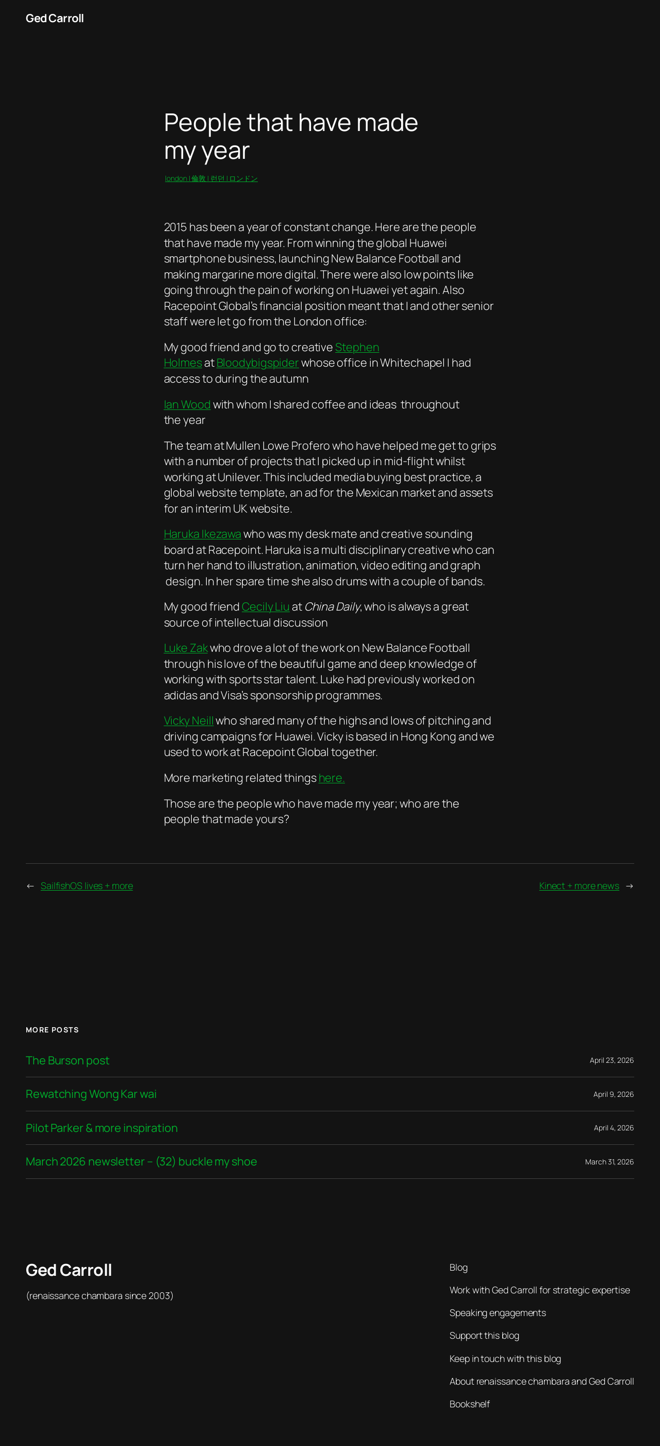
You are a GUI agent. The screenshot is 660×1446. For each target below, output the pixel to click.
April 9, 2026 (613, 1094)
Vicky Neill (189, 720)
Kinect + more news (579, 885)
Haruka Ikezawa (203, 533)
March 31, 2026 (609, 1161)
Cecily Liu (266, 606)
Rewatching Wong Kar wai (91, 1094)
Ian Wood (187, 404)
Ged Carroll (55, 18)
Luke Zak (186, 647)
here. (332, 777)
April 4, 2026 (614, 1127)
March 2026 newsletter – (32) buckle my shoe (141, 1161)
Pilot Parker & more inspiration (102, 1128)
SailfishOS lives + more (87, 885)
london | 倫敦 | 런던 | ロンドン (211, 178)
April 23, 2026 (612, 1060)
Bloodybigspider (258, 362)
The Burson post (68, 1060)
